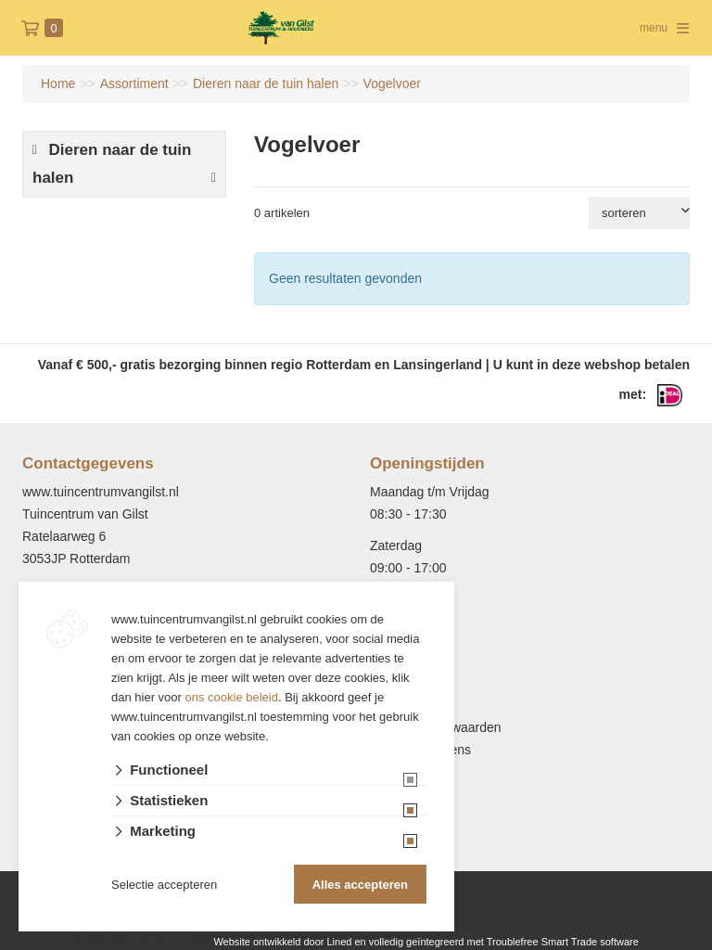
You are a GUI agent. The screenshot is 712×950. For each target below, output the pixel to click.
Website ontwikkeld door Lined (282, 941)
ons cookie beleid (231, 697)
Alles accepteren (360, 885)
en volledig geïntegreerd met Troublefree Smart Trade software (496, 941)
